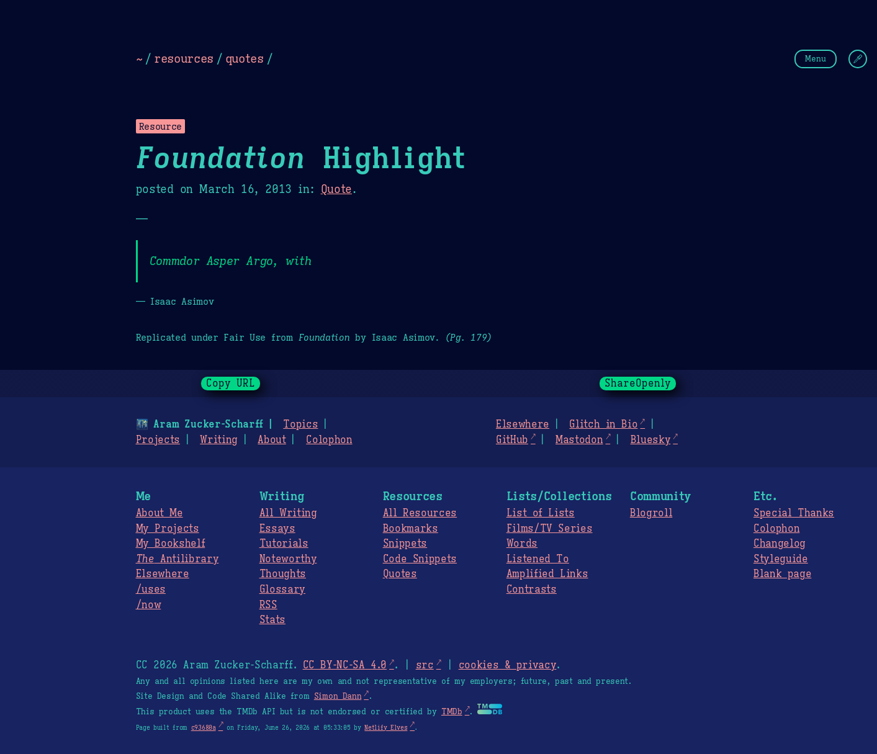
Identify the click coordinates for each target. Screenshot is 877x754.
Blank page (782, 574)
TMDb (451, 712)
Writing (219, 440)
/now (148, 605)
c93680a (203, 728)
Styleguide (780, 559)
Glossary (282, 589)
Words (521, 543)
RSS (268, 605)
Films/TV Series (549, 529)
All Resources (420, 513)
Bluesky (651, 440)
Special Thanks (793, 513)
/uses (151, 589)
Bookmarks (410, 529)
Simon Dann (337, 696)
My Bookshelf (170, 543)
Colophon (329, 440)
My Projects (167, 529)
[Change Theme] (857, 59)
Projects (158, 440)
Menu (815, 58)
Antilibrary (177, 559)
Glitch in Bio (603, 424)
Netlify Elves (385, 728)
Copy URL (231, 383)
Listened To (537, 559)
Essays (277, 529)
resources (184, 58)
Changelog (779, 543)
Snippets (405, 543)
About (272, 440)
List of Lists (540, 513)
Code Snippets (420, 559)
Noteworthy (288, 559)
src (425, 665)
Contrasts (531, 589)
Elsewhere (522, 424)
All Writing (288, 513)
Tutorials (283, 543)
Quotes (400, 574)
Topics (300, 424)
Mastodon (579, 440)
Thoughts (282, 574)
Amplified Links (547, 574)
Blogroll (651, 513)
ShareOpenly (638, 383)
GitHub (512, 440)
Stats (272, 620)
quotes (244, 58)
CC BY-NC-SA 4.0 (345, 665)
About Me (159, 513)
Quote (336, 189)
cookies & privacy (508, 665)
